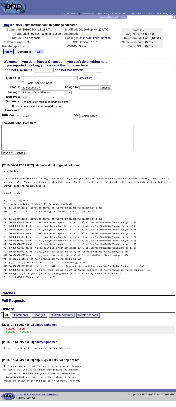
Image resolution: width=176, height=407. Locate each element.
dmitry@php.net (46, 324)
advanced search (120, 13)
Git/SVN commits (62, 315)
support (74, 13)
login (172, 13)
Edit (39, 51)
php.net (65, 13)
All (6, 315)
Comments (21, 315)
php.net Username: (19, 70)
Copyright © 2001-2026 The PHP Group (37, 395)
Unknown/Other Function (95, 38)
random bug (162, 13)
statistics (150, 13)
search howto (136, 13)
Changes (39, 315)
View (8, 51)
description (85, 78)
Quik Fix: (13, 77)
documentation (88, 13)
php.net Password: (68, 70)
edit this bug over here (71, 65)
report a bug (103, 13)
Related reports (88, 315)
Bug (6, 25)
